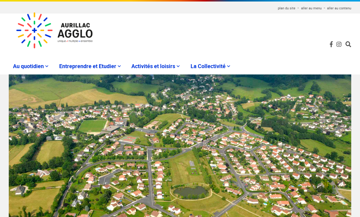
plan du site (286, 8)
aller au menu (311, 8)
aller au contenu (339, 8)
